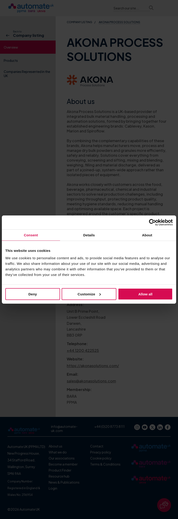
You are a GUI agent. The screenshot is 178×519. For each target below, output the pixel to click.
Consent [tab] (31, 235)
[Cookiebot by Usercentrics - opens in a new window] (152, 222)
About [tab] (147, 235)
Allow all (145, 294)
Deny (32, 294)
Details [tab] (89, 235)
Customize (89, 294)
